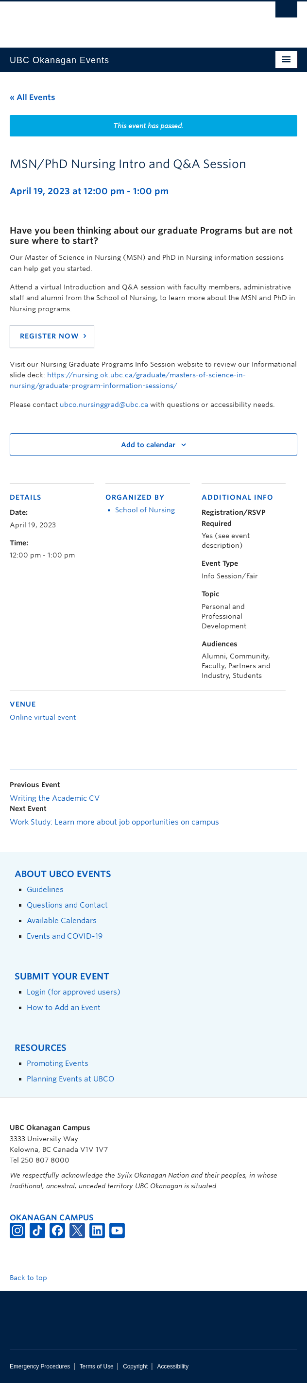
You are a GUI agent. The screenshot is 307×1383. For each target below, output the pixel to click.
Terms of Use (97, 1366)
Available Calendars (62, 920)
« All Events (32, 97)
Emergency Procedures (40, 1366)
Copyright (135, 1366)
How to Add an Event (64, 1007)
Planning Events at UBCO (70, 1079)
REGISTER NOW (49, 336)
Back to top (33, 1278)
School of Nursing (145, 510)
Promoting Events (57, 1063)
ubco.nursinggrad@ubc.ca (104, 404)
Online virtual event (43, 717)
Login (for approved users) (73, 992)
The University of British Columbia (110, 19)
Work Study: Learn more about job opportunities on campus (114, 822)
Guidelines (45, 889)
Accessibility (172, 1366)
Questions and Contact (67, 905)
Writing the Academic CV (55, 798)
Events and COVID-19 (64, 936)
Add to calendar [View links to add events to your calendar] (148, 445)
